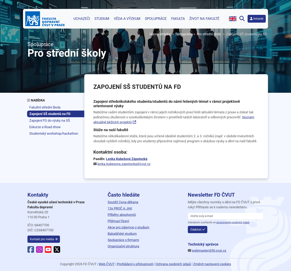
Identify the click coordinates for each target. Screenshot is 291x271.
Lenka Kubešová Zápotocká (126, 159)
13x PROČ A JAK (120, 208)
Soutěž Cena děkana (123, 202)
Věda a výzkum (127, 19)
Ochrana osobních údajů (173, 264)
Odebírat (195, 229)
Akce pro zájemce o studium (128, 227)
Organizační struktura (123, 246)
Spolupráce (156, 19)
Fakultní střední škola (45, 107)
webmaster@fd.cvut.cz (209, 250)
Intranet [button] (256, 18)
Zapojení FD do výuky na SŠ (49, 120)
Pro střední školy (209, 34)
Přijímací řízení (118, 221)
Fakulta (178, 19)
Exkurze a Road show (45, 127)
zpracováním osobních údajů (232, 222)
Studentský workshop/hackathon (53, 133)
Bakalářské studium (122, 234)
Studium (101, 19)
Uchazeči (81, 19)
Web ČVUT (107, 264)
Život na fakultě (204, 19)
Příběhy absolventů (122, 215)
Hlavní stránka (160, 34)
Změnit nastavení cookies (212, 264)
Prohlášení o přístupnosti (135, 264)
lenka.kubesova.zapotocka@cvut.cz (124, 164)
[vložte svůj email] (226, 216)
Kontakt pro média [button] (42, 239)
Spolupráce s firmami (123, 240)
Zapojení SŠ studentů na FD (50, 114)
